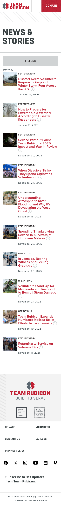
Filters (30, 61)
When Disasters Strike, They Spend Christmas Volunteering (35, 173)
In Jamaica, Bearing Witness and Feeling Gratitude (33, 262)
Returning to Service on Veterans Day (35, 345)
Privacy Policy (14, 451)
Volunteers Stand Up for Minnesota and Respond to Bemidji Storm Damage (37, 290)
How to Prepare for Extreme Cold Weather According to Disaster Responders (34, 114)
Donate (51, 6)
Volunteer (43, 427)
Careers (41, 439)
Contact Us (12, 439)
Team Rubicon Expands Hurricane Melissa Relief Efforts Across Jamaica (37, 320)
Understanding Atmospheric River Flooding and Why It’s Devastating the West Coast (34, 204)
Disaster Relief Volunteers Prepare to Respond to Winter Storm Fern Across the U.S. (37, 83)
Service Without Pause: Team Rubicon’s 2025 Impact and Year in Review (37, 144)
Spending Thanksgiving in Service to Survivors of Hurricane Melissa (37, 234)
